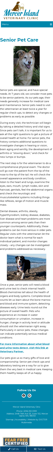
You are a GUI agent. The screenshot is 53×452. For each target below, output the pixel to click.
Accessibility (20, 419)
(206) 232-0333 (30, 411)
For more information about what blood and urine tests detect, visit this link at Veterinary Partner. (24, 348)
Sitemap (9, 419)
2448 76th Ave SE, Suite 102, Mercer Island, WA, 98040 (31, 415)
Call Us (13, 449)
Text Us (39, 449)
